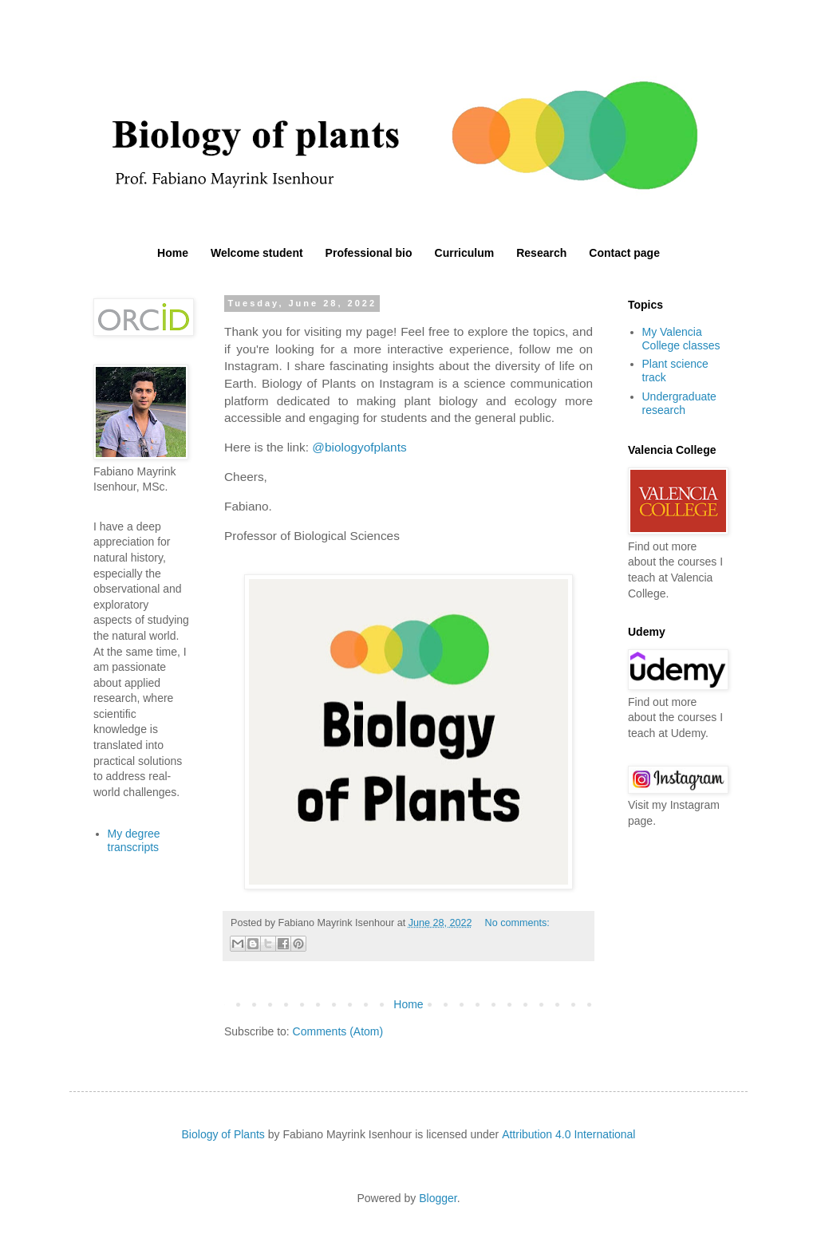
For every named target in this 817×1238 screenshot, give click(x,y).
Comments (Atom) (338, 1031)
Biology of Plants (223, 1134)
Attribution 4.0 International (568, 1134)
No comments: (517, 923)
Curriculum (465, 252)
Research (541, 252)
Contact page (624, 252)
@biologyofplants (359, 447)
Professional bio (369, 252)
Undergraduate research (679, 403)
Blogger (437, 1198)
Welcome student (257, 252)
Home (172, 252)
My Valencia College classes (681, 338)
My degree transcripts (134, 840)
